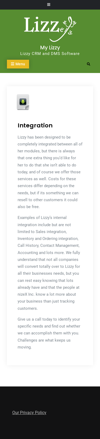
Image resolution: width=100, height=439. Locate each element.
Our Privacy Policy (29, 412)
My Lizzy (50, 47)
